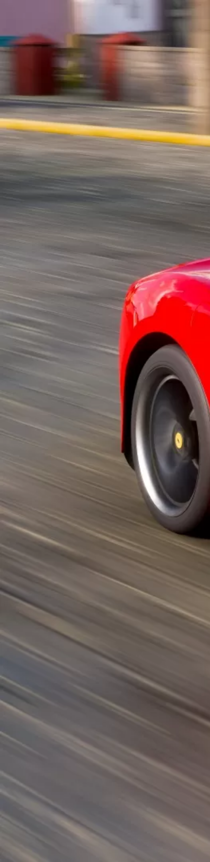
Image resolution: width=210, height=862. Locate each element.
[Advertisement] (71, 68)
